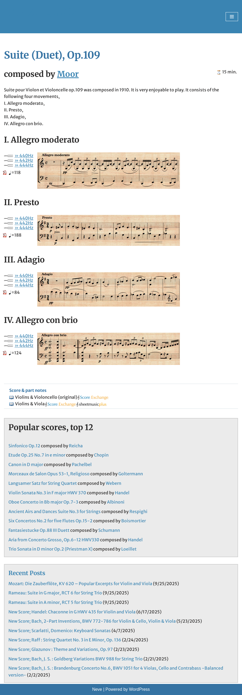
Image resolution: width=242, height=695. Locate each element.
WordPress (139, 689)
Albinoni (115, 502)
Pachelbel (82, 464)
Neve (97, 689)
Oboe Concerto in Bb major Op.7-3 (43, 502)
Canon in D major (25, 464)
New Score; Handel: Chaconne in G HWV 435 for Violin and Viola (72, 611)
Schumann (109, 530)
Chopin (101, 455)
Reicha (76, 445)
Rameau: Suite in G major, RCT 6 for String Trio (55, 592)
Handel (122, 492)
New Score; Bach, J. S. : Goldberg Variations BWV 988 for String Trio (75, 658)
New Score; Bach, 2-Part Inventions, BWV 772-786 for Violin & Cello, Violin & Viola (92, 621)
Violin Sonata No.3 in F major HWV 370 (47, 492)
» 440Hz (24, 155)
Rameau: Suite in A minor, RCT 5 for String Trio (55, 602)
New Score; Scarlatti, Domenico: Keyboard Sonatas (59, 630)
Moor (68, 74)
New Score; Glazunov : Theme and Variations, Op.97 (60, 649)
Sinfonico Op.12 (24, 445)
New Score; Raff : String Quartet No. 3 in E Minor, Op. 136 (64, 639)
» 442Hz (24, 160)
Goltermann (130, 473)
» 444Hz (24, 165)
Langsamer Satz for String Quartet (42, 483)
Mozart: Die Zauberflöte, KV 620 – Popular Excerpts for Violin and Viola (80, 583)
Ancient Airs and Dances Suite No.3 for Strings (54, 511)
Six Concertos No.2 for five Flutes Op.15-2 (50, 520)
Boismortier (133, 520)
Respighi (138, 511)
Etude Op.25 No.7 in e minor (36, 455)
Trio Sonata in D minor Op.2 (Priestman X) (50, 549)
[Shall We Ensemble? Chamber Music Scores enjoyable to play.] (39, 17)
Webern (113, 483)
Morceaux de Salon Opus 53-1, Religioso (49, 473)
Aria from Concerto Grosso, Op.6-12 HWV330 (53, 539)
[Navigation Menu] (232, 16)
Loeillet (129, 549)
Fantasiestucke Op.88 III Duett (38, 530)
